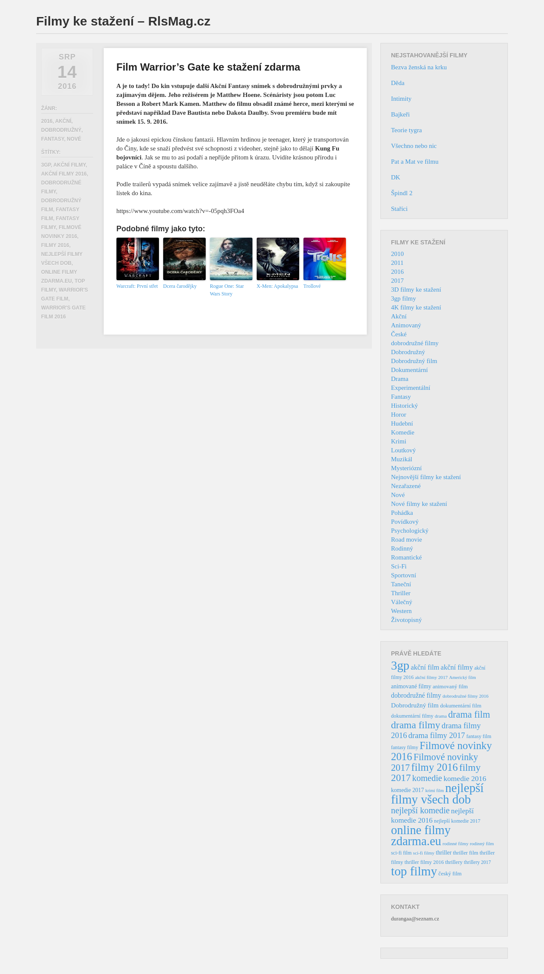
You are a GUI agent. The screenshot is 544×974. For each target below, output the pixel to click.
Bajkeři (400, 114)
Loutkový (403, 450)
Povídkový (405, 521)
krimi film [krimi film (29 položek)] (434, 790)
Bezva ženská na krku (419, 67)
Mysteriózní (406, 468)
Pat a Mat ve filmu (415, 161)
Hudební (402, 423)
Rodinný (402, 548)
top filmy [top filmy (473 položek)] (414, 871)
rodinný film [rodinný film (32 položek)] (482, 843)
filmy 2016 (55, 245)
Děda (398, 83)
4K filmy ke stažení (416, 307)
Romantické (406, 557)
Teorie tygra (406, 130)
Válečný (401, 602)
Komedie (402, 432)
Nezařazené (406, 486)
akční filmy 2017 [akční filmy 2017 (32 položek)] (431, 677)
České (399, 334)
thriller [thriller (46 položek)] (443, 852)
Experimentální (410, 387)
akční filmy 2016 (64, 174)
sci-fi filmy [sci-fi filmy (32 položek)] (423, 852)
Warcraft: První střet (137, 286)
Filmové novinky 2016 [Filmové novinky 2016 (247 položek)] (441, 751)
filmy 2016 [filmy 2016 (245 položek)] (434, 767)
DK (395, 177)
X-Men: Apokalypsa (277, 286)
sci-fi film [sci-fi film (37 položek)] (401, 853)
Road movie (406, 539)
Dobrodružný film (414, 361)
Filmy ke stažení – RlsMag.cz (123, 21)
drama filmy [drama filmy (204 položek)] (415, 724)
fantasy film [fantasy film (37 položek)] (478, 736)
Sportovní (403, 575)
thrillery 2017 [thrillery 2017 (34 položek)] (477, 862)
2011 (397, 262)
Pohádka (402, 512)
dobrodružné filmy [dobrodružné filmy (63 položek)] (416, 695)
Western (401, 611)
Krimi (398, 441)
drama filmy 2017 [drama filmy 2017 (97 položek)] (436, 735)
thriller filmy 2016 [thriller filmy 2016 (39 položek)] (424, 862)
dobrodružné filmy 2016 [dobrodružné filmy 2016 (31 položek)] (465, 696)
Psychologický (409, 530)
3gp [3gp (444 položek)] (400, 665)
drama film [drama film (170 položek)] (469, 714)
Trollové (312, 286)
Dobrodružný (61, 130)
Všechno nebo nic (413, 145)
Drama (399, 378)
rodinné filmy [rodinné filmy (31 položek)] (455, 843)
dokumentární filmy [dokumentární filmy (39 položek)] (412, 716)
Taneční (401, 584)
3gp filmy (403, 298)
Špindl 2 (401, 193)
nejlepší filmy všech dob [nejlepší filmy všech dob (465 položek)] (437, 793)
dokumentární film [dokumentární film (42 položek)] (460, 705)
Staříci (399, 208)
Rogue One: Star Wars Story (227, 290)
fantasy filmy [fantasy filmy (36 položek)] (404, 747)
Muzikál (401, 459)
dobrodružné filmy (415, 343)
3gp (46, 165)
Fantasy (52, 139)
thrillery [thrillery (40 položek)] (453, 862)
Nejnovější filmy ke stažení (426, 477)
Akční (63, 121)
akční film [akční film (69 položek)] (425, 667)
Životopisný (406, 619)
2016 (47, 121)
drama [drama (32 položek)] (441, 715)
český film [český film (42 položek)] (450, 873)
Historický (404, 405)
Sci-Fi (399, 566)
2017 (397, 280)
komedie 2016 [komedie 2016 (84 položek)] (464, 778)
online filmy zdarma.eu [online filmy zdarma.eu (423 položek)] (420, 835)
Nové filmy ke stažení (419, 503)
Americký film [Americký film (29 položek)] (462, 677)
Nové (74, 139)
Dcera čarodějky (180, 286)
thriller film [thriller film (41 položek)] (466, 853)
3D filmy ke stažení (416, 289)
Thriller (401, 593)
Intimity (401, 98)
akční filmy (70, 165)
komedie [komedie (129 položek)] (427, 778)
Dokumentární (409, 369)
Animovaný (406, 325)
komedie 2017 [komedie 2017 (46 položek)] (407, 790)
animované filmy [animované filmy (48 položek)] (411, 686)
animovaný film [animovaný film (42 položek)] (450, 686)
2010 (397, 253)
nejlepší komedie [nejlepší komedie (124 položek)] (420, 810)
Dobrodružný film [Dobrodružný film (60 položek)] (415, 705)
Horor (398, 414)
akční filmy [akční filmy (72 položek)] (457, 667)
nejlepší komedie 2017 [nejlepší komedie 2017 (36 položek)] (457, 821)
